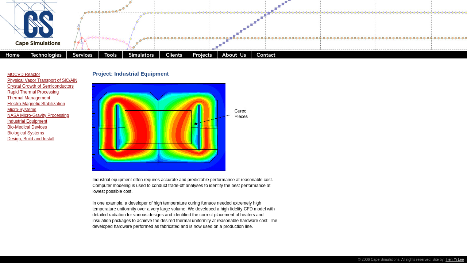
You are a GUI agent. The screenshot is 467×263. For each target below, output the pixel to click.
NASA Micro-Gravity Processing (38, 115)
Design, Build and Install (30, 138)
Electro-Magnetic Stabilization (36, 103)
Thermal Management (28, 97)
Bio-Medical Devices (27, 127)
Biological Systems (25, 133)
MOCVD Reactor (23, 74)
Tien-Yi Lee (454, 260)
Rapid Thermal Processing (33, 92)
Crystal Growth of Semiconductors (40, 86)
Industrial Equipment (27, 121)
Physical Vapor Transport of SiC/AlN (42, 80)
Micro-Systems (21, 109)
